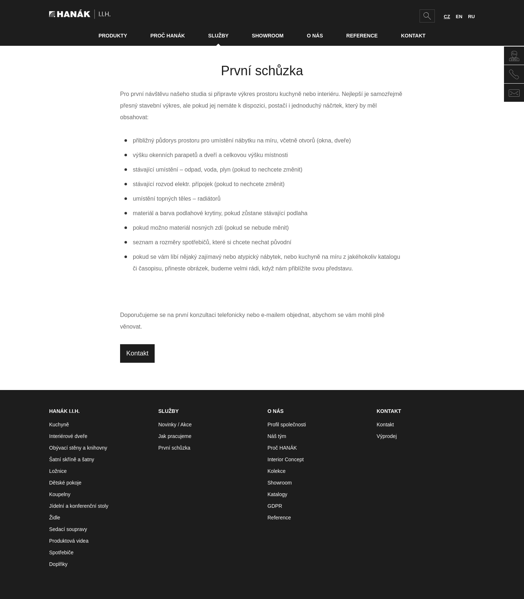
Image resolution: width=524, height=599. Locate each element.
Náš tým (276, 436)
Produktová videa (68, 541)
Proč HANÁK (167, 36)
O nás (315, 36)
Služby (218, 36)
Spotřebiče (61, 552)
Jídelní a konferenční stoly (78, 506)
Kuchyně (59, 424)
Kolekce (276, 471)
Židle (54, 517)
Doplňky (58, 564)
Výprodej (387, 436)
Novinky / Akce (175, 424)
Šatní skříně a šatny (71, 459)
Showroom (267, 36)
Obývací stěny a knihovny (78, 448)
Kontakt (413, 36)
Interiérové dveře (68, 436)
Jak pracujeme (174, 436)
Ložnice (58, 471)
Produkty (113, 36)
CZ (447, 16)
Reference (362, 36)
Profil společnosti (286, 424)
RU (471, 16)
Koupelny (59, 494)
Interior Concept (285, 459)
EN (459, 16)
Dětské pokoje (65, 483)
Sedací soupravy (68, 529)
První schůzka (174, 448)
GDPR (274, 506)
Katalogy (277, 494)
